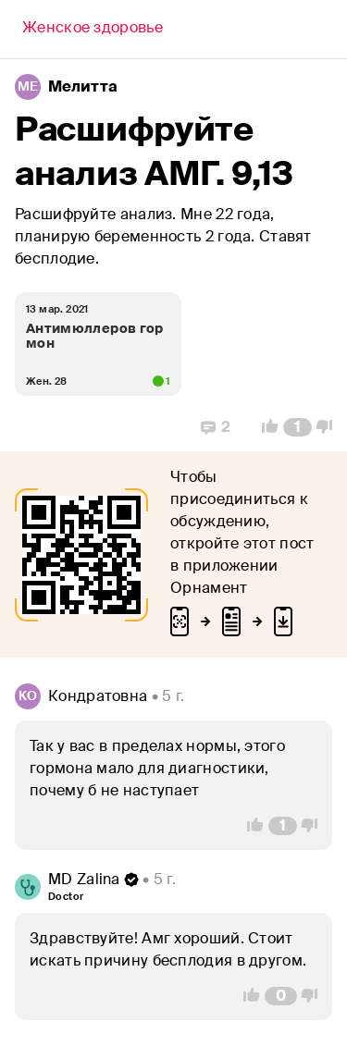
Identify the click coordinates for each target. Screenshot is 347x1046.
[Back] (92, 29)
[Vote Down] (329, 427)
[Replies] (215, 427)
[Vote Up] (264, 427)
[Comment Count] (297, 427)
